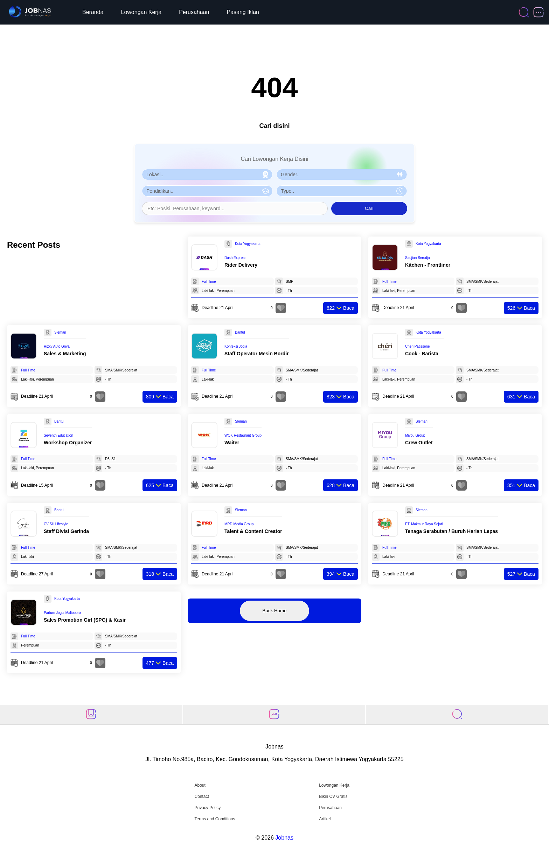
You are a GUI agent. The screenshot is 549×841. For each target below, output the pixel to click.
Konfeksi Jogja (235, 346)
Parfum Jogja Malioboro (62, 613)
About (199, 785)
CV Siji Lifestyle (56, 524)
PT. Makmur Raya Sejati (424, 524)
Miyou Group (415, 435)
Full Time (209, 281)
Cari (369, 208)
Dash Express (235, 258)
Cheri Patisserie (417, 346)
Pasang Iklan (243, 12)
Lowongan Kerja (141, 12)
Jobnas (284, 838)
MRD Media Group (238, 524)
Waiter (231, 442)
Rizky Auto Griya (57, 346)
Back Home (275, 610)
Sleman (60, 332)
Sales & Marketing (65, 353)
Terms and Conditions (214, 818)
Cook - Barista (421, 353)
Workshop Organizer (68, 442)
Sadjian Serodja (417, 258)
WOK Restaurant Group (243, 435)
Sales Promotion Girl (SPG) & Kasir (85, 620)
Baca (340, 308)
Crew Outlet (419, 442)
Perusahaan (194, 12)
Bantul (240, 332)
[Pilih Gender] (341, 174)
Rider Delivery (240, 265)
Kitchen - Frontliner (427, 265)
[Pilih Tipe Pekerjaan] (341, 191)
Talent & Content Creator (253, 531)
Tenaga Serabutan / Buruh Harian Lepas (451, 531)
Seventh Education (58, 435)
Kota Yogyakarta (247, 244)
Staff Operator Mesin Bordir (256, 353)
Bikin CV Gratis (333, 796)
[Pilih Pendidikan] (207, 191)
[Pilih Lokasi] (207, 174)
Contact (201, 796)
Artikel (325, 818)
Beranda (93, 12)
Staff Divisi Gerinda (66, 531)
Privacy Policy (207, 807)
